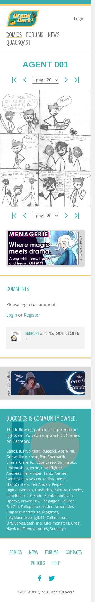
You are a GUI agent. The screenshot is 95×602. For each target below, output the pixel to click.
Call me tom (57, 517)
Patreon (21, 441)
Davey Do (33, 478)
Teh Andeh (40, 484)
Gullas (48, 478)
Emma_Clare (17, 462)
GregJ (75, 523)
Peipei (57, 484)
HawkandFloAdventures (27, 528)
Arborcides (64, 506)
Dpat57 (12, 500)
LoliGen (68, 500)
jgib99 (39, 517)
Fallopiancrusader (37, 506)
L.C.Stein (34, 495)
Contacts (74, 552)
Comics (14, 35)
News (54, 35)
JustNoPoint (29, 451)
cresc (33, 456)
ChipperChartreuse (23, 511)
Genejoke (14, 478)
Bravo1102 (30, 500)
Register (32, 315)
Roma (61, 478)
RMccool (48, 451)
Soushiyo (58, 528)
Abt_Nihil (66, 451)
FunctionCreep (43, 462)
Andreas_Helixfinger (24, 473)
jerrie (34, 467)
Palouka (60, 489)
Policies (38, 563)
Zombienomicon (58, 495)
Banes (11, 451)
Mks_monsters (56, 523)
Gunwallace (16, 456)
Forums (35, 35)
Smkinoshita (17, 467)
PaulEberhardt (52, 456)
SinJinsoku (67, 462)
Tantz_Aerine (55, 473)
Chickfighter (51, 467)
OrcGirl (12, 506)
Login (79, 18)
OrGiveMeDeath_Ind (24, 523)
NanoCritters (17, 484)
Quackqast (18, 42)
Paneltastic (16, 495)
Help (56, 563)
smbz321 (32, 333)
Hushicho (43, 489)
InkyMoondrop (19, 517)
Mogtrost (50, 511)
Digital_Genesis (19, 489)
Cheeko (75, 489)
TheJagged (50, 500)
